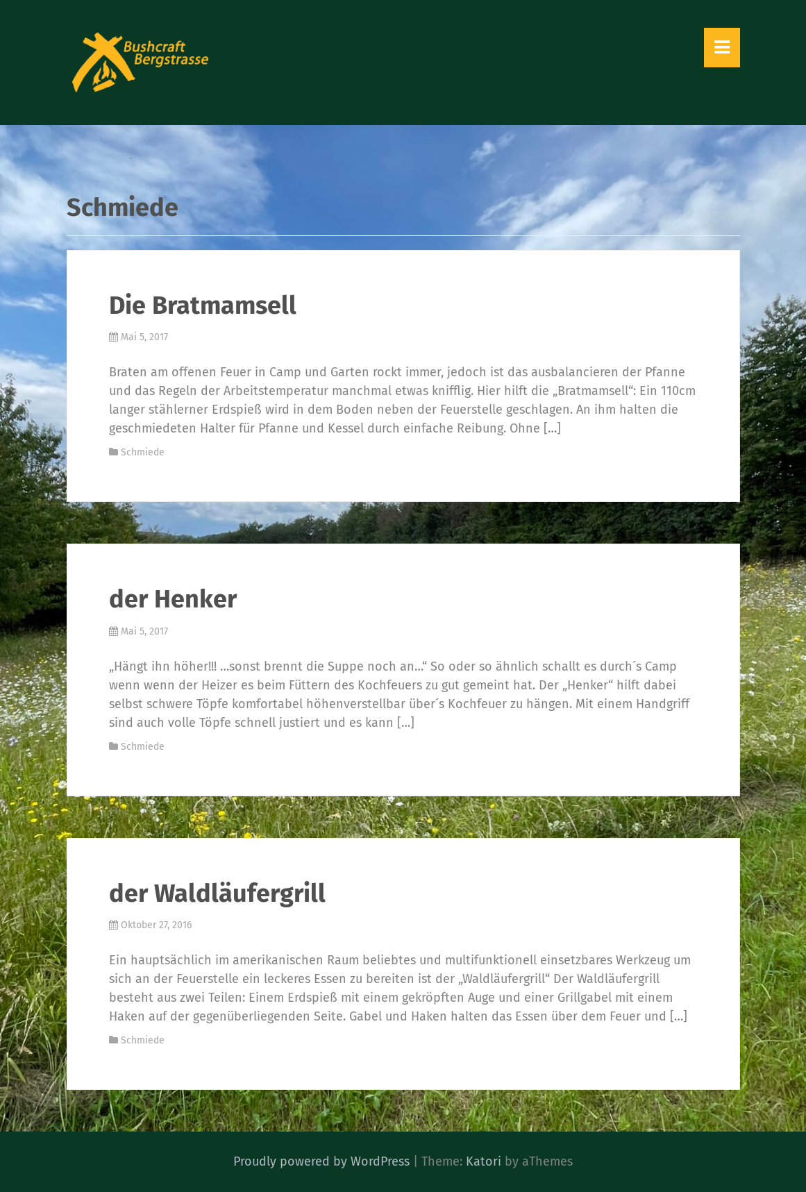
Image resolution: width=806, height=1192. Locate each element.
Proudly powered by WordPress (321, 1161)
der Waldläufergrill (217, 893)
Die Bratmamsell (202, 305)
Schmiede (143, 452)
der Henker (173, 599)
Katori (483, 1161)
